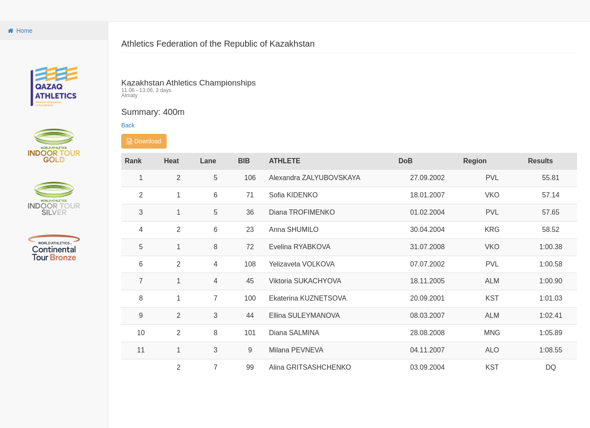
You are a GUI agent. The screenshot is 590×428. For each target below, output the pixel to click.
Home (19, 30)
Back (128, 125)
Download (144, 141)
